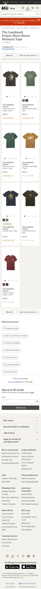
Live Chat (5, 546)
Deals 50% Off (10, 372)
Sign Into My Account (10, 453)
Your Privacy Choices (27, 583)
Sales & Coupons (28, 478)
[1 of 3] (7, 96)
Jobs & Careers (8, 514)
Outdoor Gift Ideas (9, 478)
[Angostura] (3, 284)
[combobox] (20, 13)
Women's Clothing (22, 28)
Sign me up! (20, 408)
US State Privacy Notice (27, 587)
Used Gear (6, 501)
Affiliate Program (8, 523)
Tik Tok (12, 556)
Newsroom (25, 523)
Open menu (37, 8)
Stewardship (26, 530)
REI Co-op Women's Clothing (15, 335)
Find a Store (6, 542)
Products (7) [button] (8, 47)
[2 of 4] (28, 96)
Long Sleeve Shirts (11, 364)
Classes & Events (28, 497)
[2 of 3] (11, 96)
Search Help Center (9, 539)
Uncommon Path (28, 501)
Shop (12, 8)
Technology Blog (28, 526)
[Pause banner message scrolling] (38, 20)
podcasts (33, 556)
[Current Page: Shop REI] (6, 2)
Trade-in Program (8, 504)
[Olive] (7, 220)
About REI (25, 514)
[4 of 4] (36, 96)
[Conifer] (23, 100)
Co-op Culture (7, 517)
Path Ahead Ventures (29, 504)
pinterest (23, 556)
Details (32, 392)
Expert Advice (21, 47)
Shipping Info (27, 469)
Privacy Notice (10, 587)
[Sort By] (28, 55)
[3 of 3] (14, 96)
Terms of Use (9, 583)
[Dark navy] (3, 220)
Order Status (26, 453)
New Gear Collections (10, 497)
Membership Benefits (10, 463)
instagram (7, 556)
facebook (18, 556)
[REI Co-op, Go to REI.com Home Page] (4, 8)
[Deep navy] (26, 100)
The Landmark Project (8, 28)
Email (3, 397)
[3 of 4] (32, 96)
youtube (28, 556)
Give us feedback (15, 382)
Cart (32, 8)
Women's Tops (34, 28)
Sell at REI (5, 520)
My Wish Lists (7, 460)
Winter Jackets (10, 357)
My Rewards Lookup (10, 456)
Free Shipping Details (29, 482)
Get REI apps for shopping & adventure (20, 562)
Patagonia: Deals (10, 328)
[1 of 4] (25, 96)
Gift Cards (6, 482)
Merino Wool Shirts (11, 350)
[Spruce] (7, 284)
